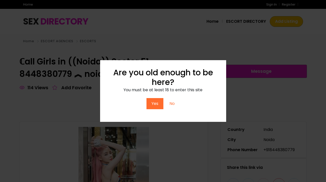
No (172, 103)
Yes (155, 103)
